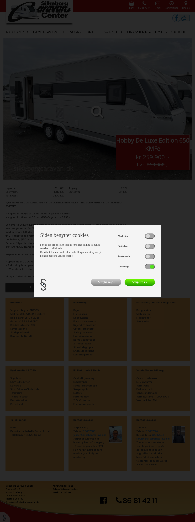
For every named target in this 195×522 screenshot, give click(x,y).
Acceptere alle (139, 282)
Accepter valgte (106, 282)
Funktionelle (124, 256)
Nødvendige (123, 266)
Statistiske (123, 246)
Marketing (123, 236)
